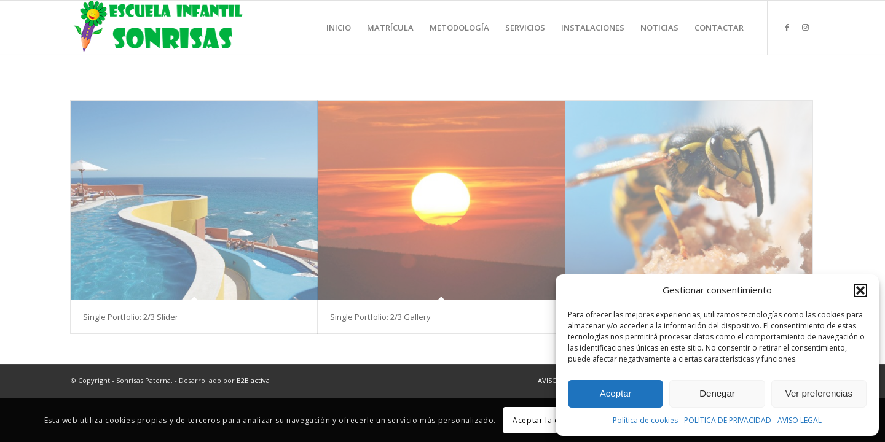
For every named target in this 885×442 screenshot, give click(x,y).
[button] (860, 290)
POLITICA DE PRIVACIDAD (727, 420)
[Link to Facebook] (786, 27)
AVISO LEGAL (799, 420)
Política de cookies (645, 420)
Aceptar (616, 393)
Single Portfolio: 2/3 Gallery (380, 316)
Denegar (717, 393)
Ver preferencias (818, 393)
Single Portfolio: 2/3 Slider (130, 316)
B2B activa (253, 380)
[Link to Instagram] (805, 27)
